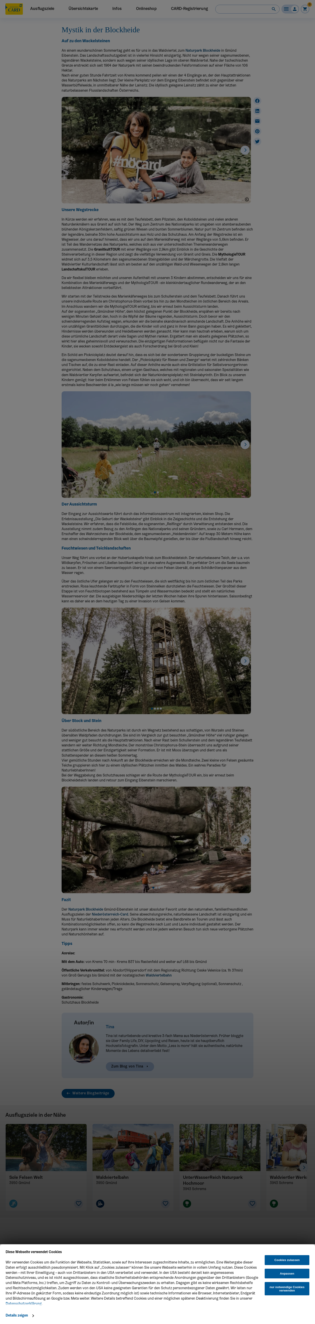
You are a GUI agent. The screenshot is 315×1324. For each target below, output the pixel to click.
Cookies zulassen (287, 1260)
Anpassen (287, 1273)
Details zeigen (17, 1315)
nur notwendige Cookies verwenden (287, 1288)
